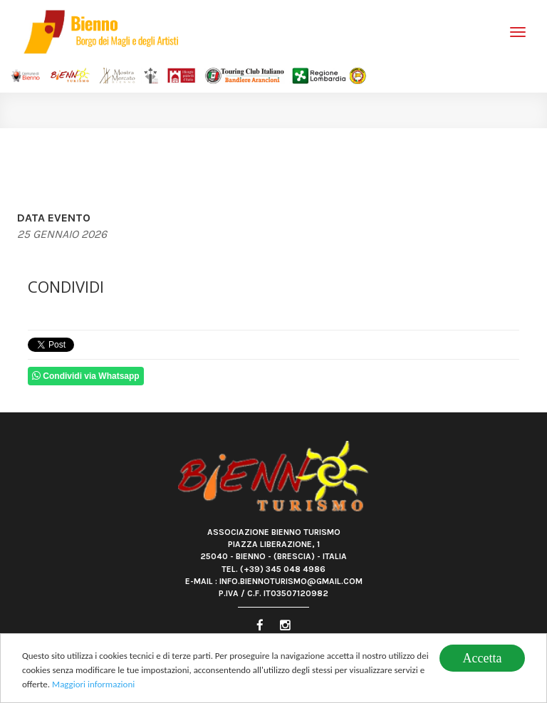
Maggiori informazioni (93, 685)
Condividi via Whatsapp (86, 375)
